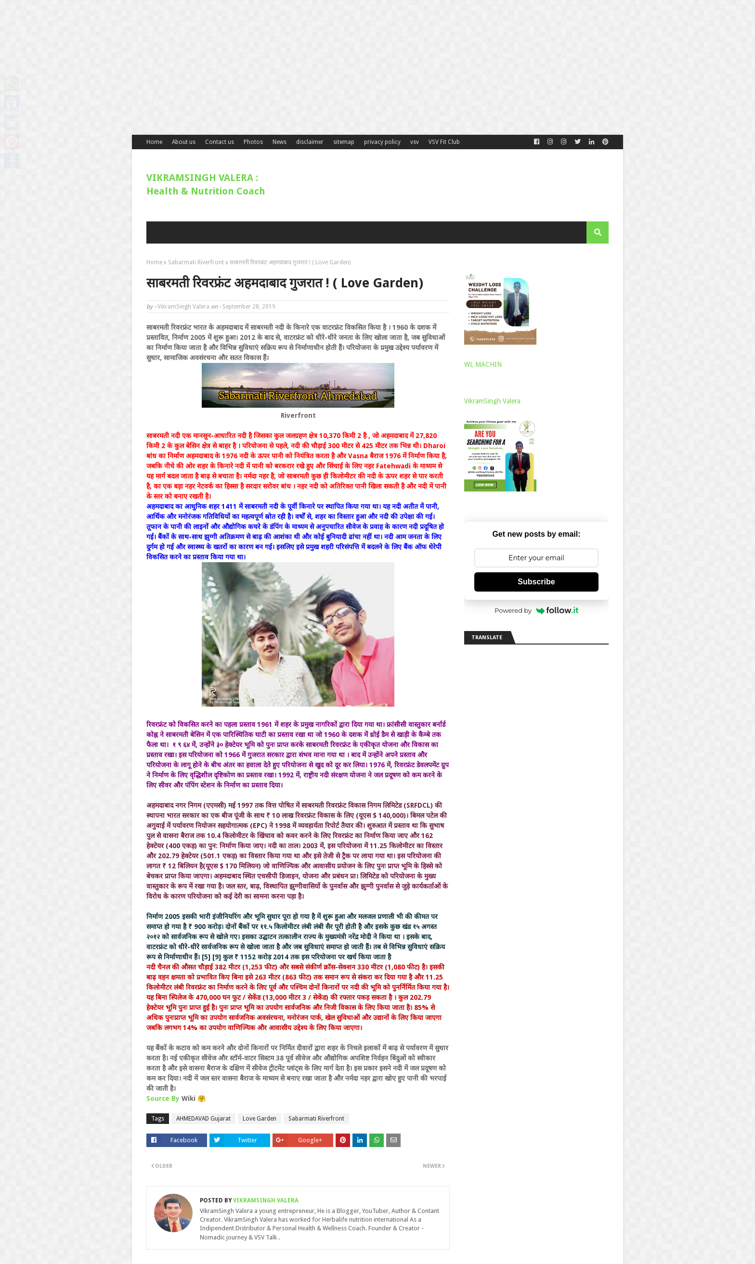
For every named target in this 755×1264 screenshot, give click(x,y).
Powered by (536, 610)
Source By (163, 1098)
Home (154, 142)
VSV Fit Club (444, 142)
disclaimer (310, 142)
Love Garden (259, 1118)
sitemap (343, 142)
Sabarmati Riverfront (196, 262)
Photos (253, 142)
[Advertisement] (289, 67)
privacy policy (382, 142)
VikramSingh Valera (183, 306)
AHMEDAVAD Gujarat (203, 1118)
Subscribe (536, 582)
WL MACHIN (483, 364)
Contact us (219, 142)
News (279, 142)
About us (183, 142)
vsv (414, 142)
